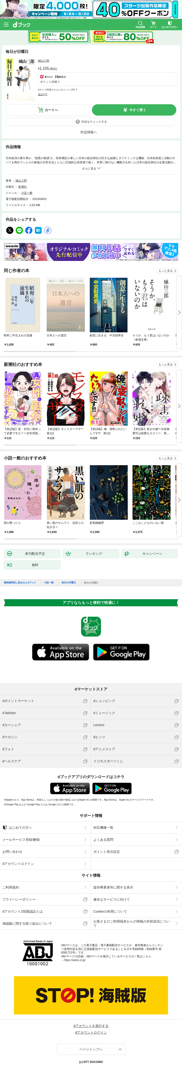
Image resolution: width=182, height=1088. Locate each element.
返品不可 (42, 94)
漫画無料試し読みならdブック (20, 582)
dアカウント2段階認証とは (22, 911)
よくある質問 (103, 839)
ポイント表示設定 (106, 852)
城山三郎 (43, 60)
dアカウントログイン (18, 864)
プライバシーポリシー (19, 899)
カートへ (51, 110)
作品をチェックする (94, 121)
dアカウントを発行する (91, 1026)
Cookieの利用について (110, 911)
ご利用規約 (10, 887)
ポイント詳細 (48, 81)
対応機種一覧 (103, 827)
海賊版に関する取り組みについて (27, 923)
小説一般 (26, 193)
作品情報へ (88, 132)
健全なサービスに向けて (111, 899)
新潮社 (22, 186)
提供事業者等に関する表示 (113, 887)
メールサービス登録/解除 (21, 839)
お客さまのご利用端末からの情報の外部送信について (131, 923)
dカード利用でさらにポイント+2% (56, 89)
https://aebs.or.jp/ (75, 960)
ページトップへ (91, 1049)
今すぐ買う (137, 110)
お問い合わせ (12, 852)
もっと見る (166, 271)
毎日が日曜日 (69, 582)
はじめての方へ (17, 827)
